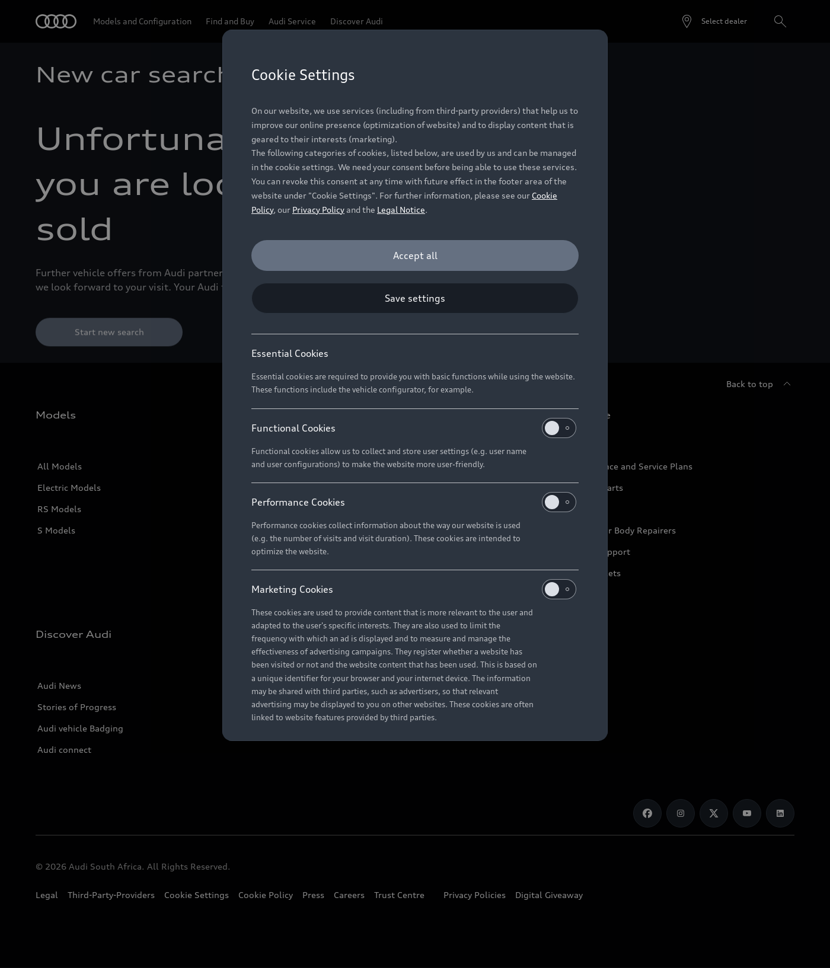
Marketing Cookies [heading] (413, 589)
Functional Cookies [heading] (413, 428)
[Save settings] (415, 298)
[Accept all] (415, 255)
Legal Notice (401, 210)
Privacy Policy (318, 210)
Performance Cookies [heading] (413, 502)
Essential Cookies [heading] (289, 353)
